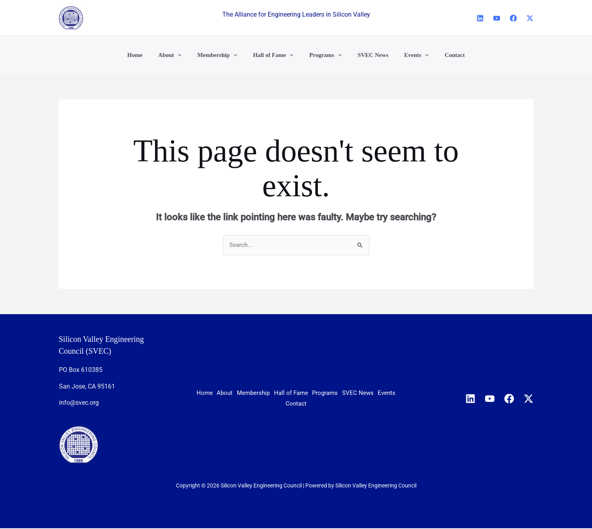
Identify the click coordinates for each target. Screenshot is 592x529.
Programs (373, 394)
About (243, 394)
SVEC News (263, 404)
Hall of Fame (329, 394)
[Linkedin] (480, 18)
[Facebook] (513, 18)
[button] (187, 55)
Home (213, 394)
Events (301, 404)
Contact (334, 404)
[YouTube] (496, 18)
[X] (529, 18)
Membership (281, 394)
